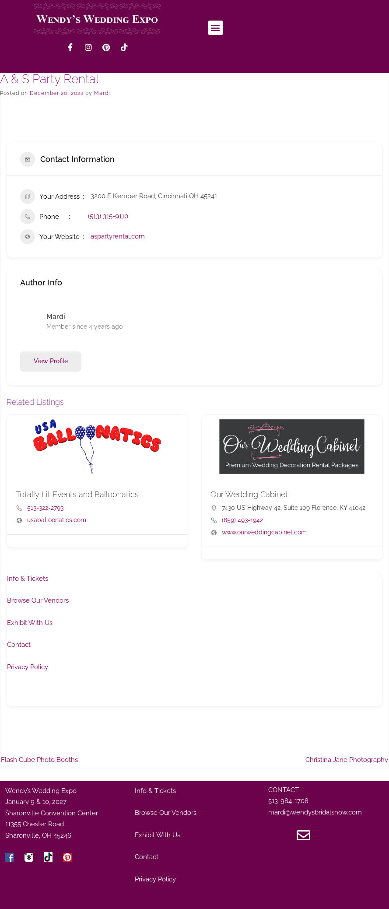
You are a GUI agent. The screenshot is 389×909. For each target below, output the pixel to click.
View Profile (51, 361)
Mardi (102, 93)
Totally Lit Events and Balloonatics (77, 494)
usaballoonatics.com (56, 519)
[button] (215, 28)
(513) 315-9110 (108, 216)
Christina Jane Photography (346, 760)
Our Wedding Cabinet (249, 494)
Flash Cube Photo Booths (39, 760)
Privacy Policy (27, 667)
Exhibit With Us (30, 623)
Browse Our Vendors (38, 600)
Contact (19, 645)
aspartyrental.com (118, 236)
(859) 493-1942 (242, 519)
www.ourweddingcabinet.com (264, 532)
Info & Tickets (27, 579)
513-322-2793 (45, 507)
